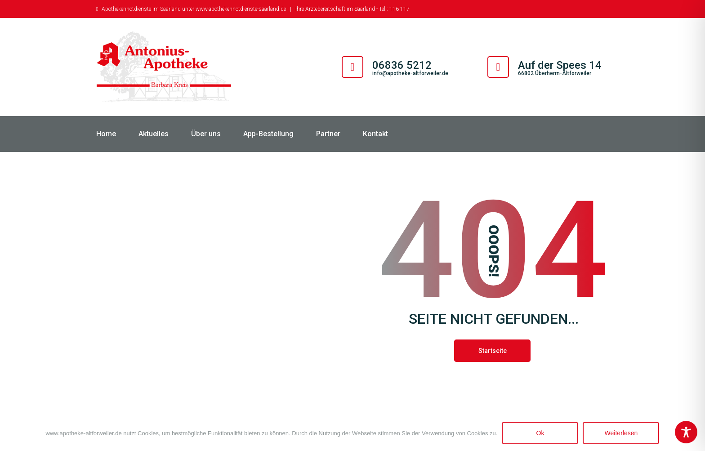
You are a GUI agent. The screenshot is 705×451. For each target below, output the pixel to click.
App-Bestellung (268, 133)
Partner (328, 133)
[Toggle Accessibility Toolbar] (686, 432)
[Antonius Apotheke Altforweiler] (163, 67)
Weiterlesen (621, 433)
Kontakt (375, 133)
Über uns (206, 133)
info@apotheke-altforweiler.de (410, 73)
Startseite (492, 350)
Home (106, 133)
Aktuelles (153, 133)
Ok (540, 433)
